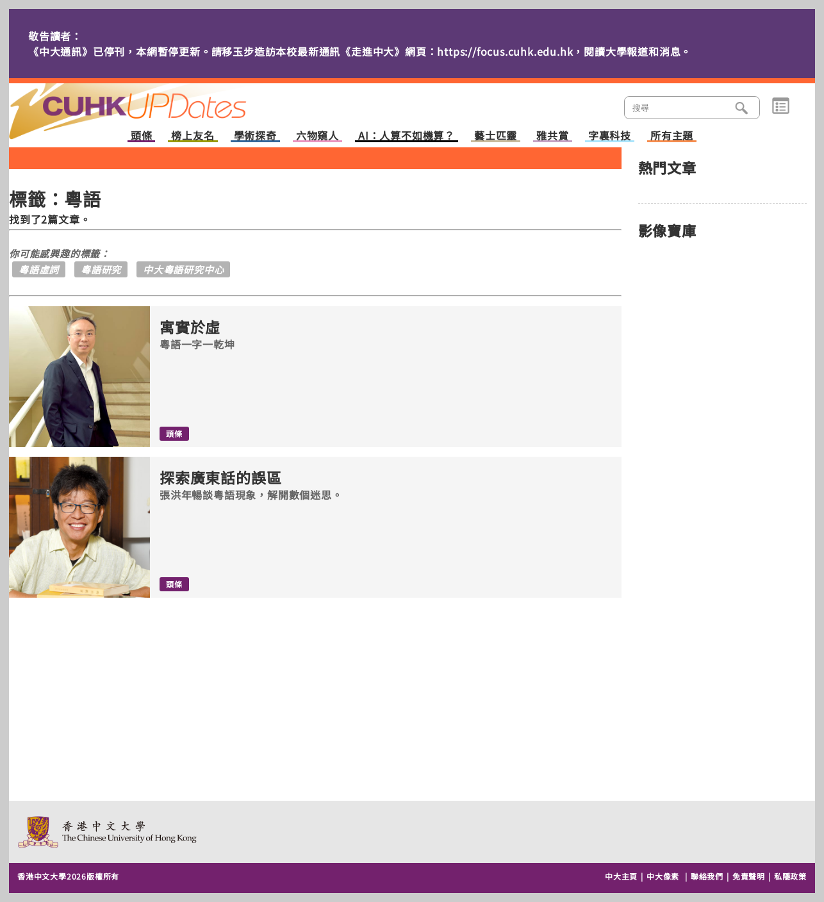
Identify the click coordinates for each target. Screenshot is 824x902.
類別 (780, 106)
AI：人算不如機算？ (406, 136)
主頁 (151, 102)
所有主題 (671, 136)
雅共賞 (552, 136)
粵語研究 (101, 269)
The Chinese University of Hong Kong (108, 832)
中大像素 (663, 876)
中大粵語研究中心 (183, 269)
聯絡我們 (707, 876)
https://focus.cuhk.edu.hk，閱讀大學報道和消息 (558, 51)
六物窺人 (317, 136)
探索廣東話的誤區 (220, 478)
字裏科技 (609, 136)
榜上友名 (192, 136)
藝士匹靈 (495, 136)
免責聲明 (748, 876)
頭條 (141, 136)
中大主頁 (621, 876)
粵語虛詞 (39, 269)
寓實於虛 (190, 327)
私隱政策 (790, 876)
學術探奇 (255, 136)
